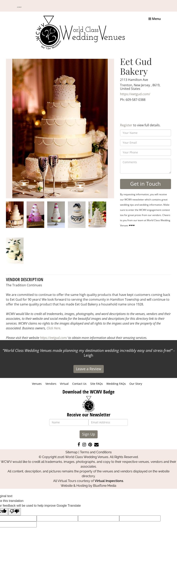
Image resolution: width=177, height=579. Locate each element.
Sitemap (71, 452)
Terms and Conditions (96, 452)
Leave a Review (88, 368)
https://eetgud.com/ (135, 94)
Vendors (50, 384)
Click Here (53, 328)
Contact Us (79, 384)
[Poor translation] (14, 511)
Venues (37, 384)
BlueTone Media (104, 486)
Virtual (64, 384)
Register (126, 125)
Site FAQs (96, 384)
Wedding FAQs (116, 384)
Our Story (135, 384)
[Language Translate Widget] (19, 7)
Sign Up (88, 434)
